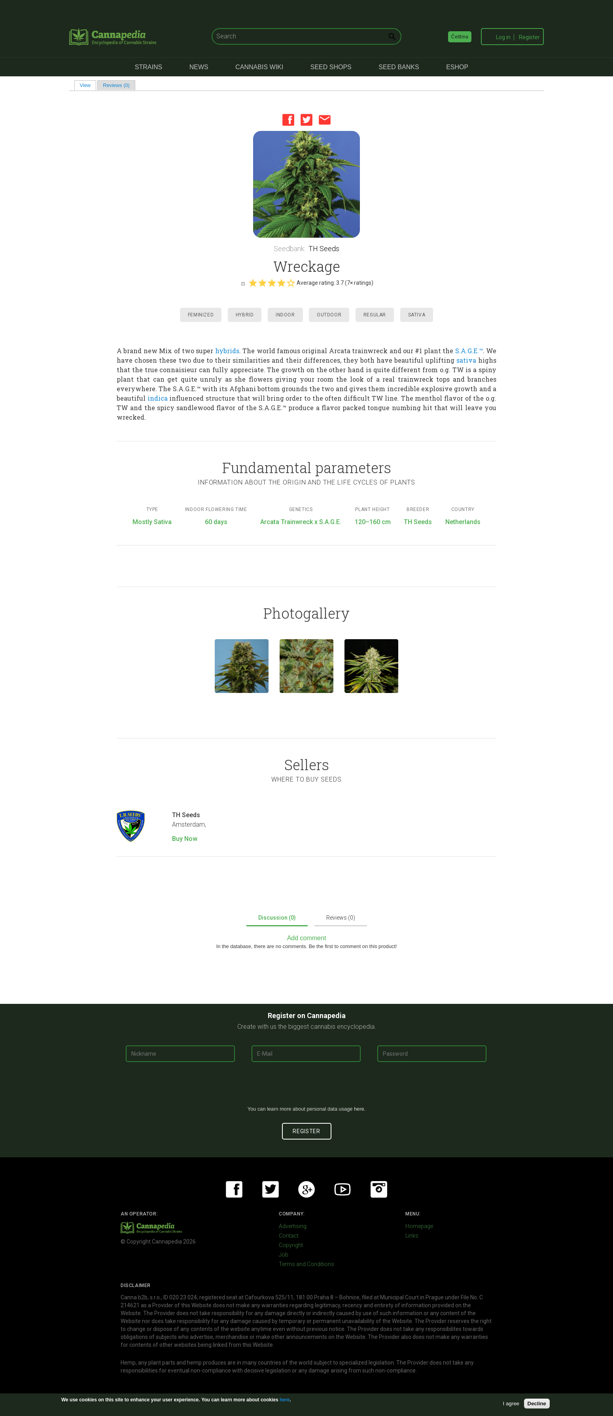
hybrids (227, 350)
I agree (511, 1404)
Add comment (306, 938)
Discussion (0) (277, 917)
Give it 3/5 (272, 283)
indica (158, 398)
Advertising (292, 1226)
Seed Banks (398, 67)
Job (283, 1254)
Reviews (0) (116, 85)
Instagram (379, 1189)
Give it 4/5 (281, 283)
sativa (466, 360)
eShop (457, 67)
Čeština (460, 37)
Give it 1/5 (253, 283)
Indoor (285, 315)
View (88, 85)
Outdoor (329, 315)
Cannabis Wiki (259, 67)
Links (411, 1235)
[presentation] (306, 1086)
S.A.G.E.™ (469, 350)
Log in (503, 37)
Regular (374, 315)
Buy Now (184, 838)
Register (529, 37)
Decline (537, 1404)
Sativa (417, 315)
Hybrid (245, 315)
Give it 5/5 (291, 283)
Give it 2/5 (262, 283)
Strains (148, 67)
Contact (289, 1235)
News (198, 67)
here (359, 1109)
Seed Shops (331, 67)
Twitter (306, 120)
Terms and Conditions (306, 1264)
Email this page (325, 120)
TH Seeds (323, 248)
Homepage (419, 1226)
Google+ (306, 1189)
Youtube (342, 1189)
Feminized (201, 315)
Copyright (291, 1245)
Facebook (288, 120)
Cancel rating (243, 283)
